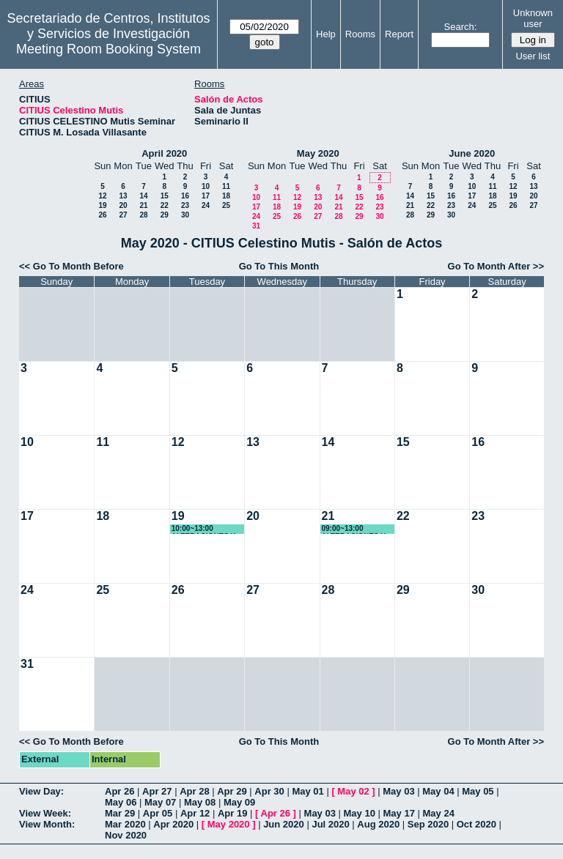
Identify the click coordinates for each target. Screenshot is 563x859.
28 (143, 215)
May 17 (399, 813)
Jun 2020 (283, 824)
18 (226, 196)
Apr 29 (231, 791)
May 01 (307, 791)
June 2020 (472, 153)
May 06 (120, 802)
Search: (460, 26)
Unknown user (533, 18)
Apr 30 (269, 791)
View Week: (45, 813)
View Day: (41, 791)
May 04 (438, 791)
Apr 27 (157, 791)
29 (165, 215)
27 (123, 215)
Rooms (360, 34)
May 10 (359, 813)
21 (143, 205)
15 (165, 196)
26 (102, 215)
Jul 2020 (330, 824)
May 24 (439, 813)
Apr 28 (194, 791)
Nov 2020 (126, 835)
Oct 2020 (476, 824)
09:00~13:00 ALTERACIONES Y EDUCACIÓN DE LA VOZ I (356, 529)
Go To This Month (279, 266)
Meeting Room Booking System (108, 49)
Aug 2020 (378, 824)
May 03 (398, 791)
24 (206, 205)
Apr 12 (195, 813)
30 (185, 215)
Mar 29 (120, 813)
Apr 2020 (173, 824)
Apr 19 (232, 813)
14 (143, 196)
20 (123, 205)
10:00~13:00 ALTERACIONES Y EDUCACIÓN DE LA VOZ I (206, 529)
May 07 (160, 802)
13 (123, 196)
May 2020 (318, 153)
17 (206, 196)
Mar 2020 (125, 824)
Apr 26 (119, 791)
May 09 (239, 802)
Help (326, 34)
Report (399, 34)
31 (256, 226)
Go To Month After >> (496, 266)
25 (226, 205)
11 (226, 186)
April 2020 (164, 153)
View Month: (47, 824)
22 (165, 205)
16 (185, 196)
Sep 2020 (428, 824)
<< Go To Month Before (71, 266)
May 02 (353, 791)
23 (185, 205)
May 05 (477, 791)
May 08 (200, 802)
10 (206, 186)
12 (102, 196)
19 (102, 205)
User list (532, 56)
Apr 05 (157, 813)
